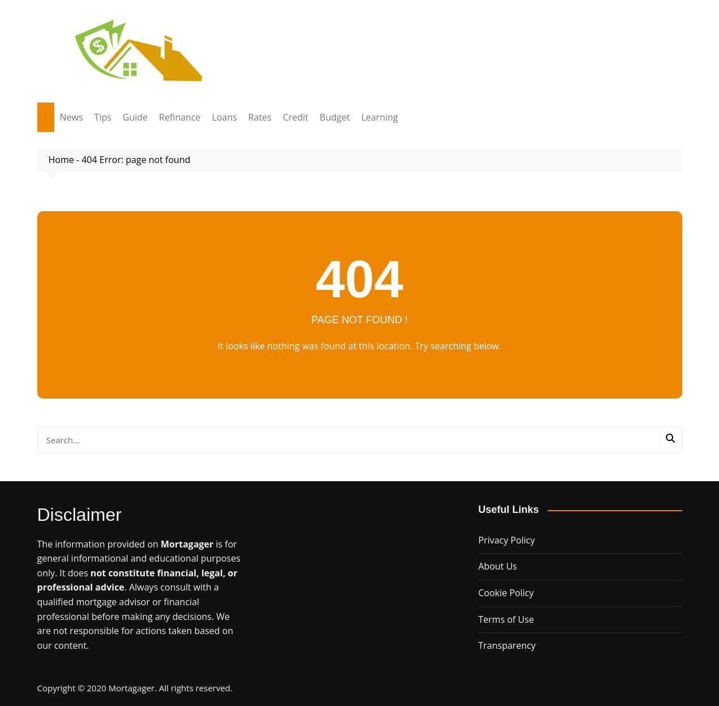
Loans (224, 117)
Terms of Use (506, 619)
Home (61, 159)
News (71, 117)
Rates (260, 117)
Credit (295, 117)
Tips (102, 117)
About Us (498, 566)
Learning (379, 117)
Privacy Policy (507, 540)
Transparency (507, 645)
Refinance (179, 117)
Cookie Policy (506, 593)
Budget (335, 117)
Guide (135, 117)
